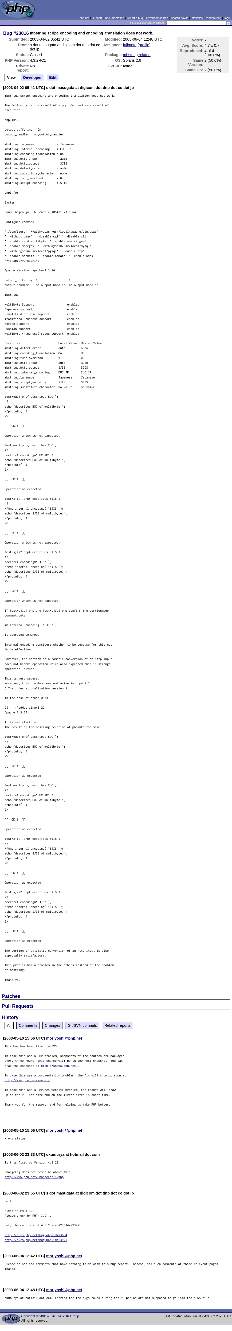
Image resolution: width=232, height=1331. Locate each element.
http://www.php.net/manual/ (27, 1080)
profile (144, 45)
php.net (84, 17)
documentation (114, 17)
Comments (28, 1025)
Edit (52, 77)
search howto (179, 17)
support (97, 17)
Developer (32, 77)
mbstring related (137, 55)
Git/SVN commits (82, 1025)
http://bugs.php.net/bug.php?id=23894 (36, 1235)
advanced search (157, 17)
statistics (197, 17)
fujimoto (129, 45)
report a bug (135, 17)
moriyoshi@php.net (64, 1038)
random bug (213, 17)
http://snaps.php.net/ (59, 1065)
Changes (52, 1025)
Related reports (117, 1025)
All (9, 1025)
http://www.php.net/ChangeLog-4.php (34, 1176)
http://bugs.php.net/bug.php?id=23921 (36, 1240)
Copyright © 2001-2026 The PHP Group (50, 1316)
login (228, 17)
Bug (7, 33)
